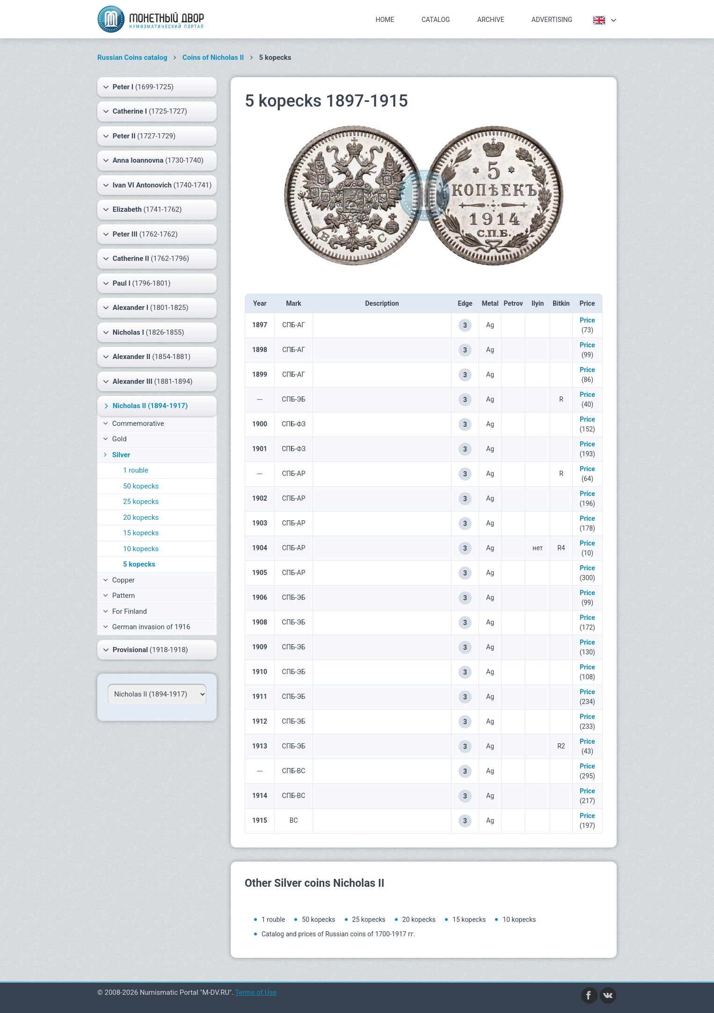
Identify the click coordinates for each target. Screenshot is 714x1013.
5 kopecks (139, 564)
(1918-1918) (145, 649)
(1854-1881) (146, 356)
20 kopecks (141, 517)
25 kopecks (141, 501)
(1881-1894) (148, 381)
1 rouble (135, 470)
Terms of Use (256, 992)
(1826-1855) (143, 332)
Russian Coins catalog (132, 57)
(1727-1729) (139, 136)
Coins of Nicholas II (213, 57)
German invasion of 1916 (146, 627)
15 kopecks (141, 533)
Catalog (436, 19)
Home (385, 19)
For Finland (125, 611)
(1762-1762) (140, 234)
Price (587, 320)
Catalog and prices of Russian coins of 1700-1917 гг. (338, 934)
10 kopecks (141, 549)
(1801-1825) (146, 307)
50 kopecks (141, 486)
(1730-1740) (153, 160)
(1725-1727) (145, 111)
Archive (490, 19)
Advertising (552, 19)
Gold (115, 439)
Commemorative (133, 423)
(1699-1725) (138, 87)
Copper (119, 580)
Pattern (119, 595)
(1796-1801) (137, 283)
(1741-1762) (142, 209)
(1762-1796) (146, 258)
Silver (116, 455)
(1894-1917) (145, 406)
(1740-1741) (157, 185)
